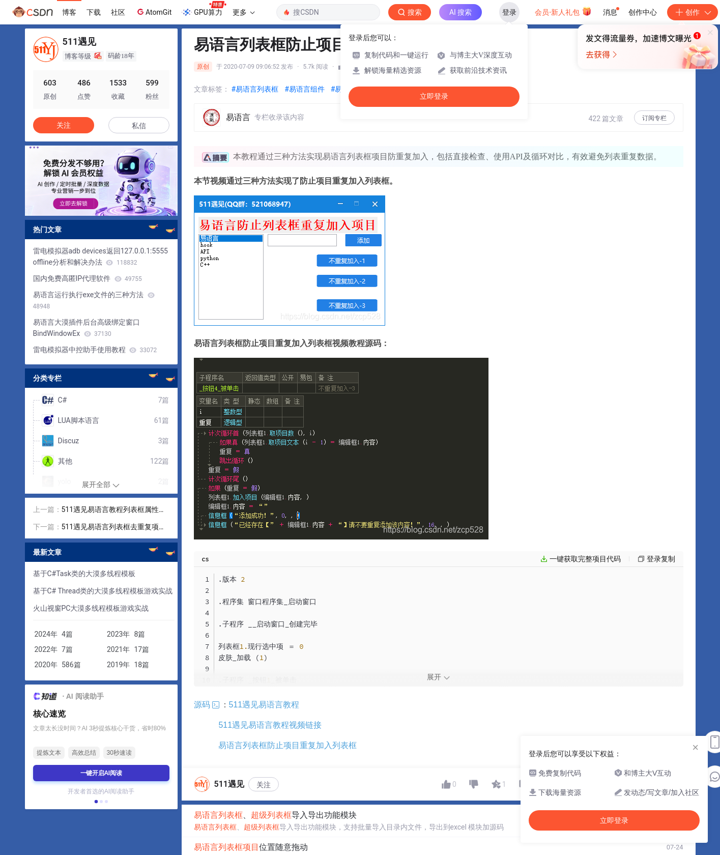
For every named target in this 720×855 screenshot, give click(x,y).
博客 (69, 12)
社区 (118, 12)
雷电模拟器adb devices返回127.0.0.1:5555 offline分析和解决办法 (100, 256)
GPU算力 (204, 9)
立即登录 (434, 96)
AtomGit (153, 11)
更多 (244, 12)
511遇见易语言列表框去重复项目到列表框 (114, 527)
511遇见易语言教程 (253, 742)
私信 (139, 126)
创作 (692, 12)
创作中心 (642, 12)
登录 (509, 12)
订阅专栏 (654, 118)
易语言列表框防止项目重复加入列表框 (287, 783)
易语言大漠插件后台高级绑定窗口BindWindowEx (86, 327)
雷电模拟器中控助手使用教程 (95, 350)
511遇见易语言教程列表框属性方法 (114, 510)
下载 (94, 12)
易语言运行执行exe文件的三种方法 (94, 300)
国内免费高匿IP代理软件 (87, 278)
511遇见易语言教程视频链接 (270, 762)
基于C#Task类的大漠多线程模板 (84, 573)
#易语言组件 (304, 89)
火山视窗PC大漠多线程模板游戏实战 (91, 608)
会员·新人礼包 (563, 11)
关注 (263, 822)
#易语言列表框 (255, 89)
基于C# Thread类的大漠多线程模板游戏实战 (103, 591)
